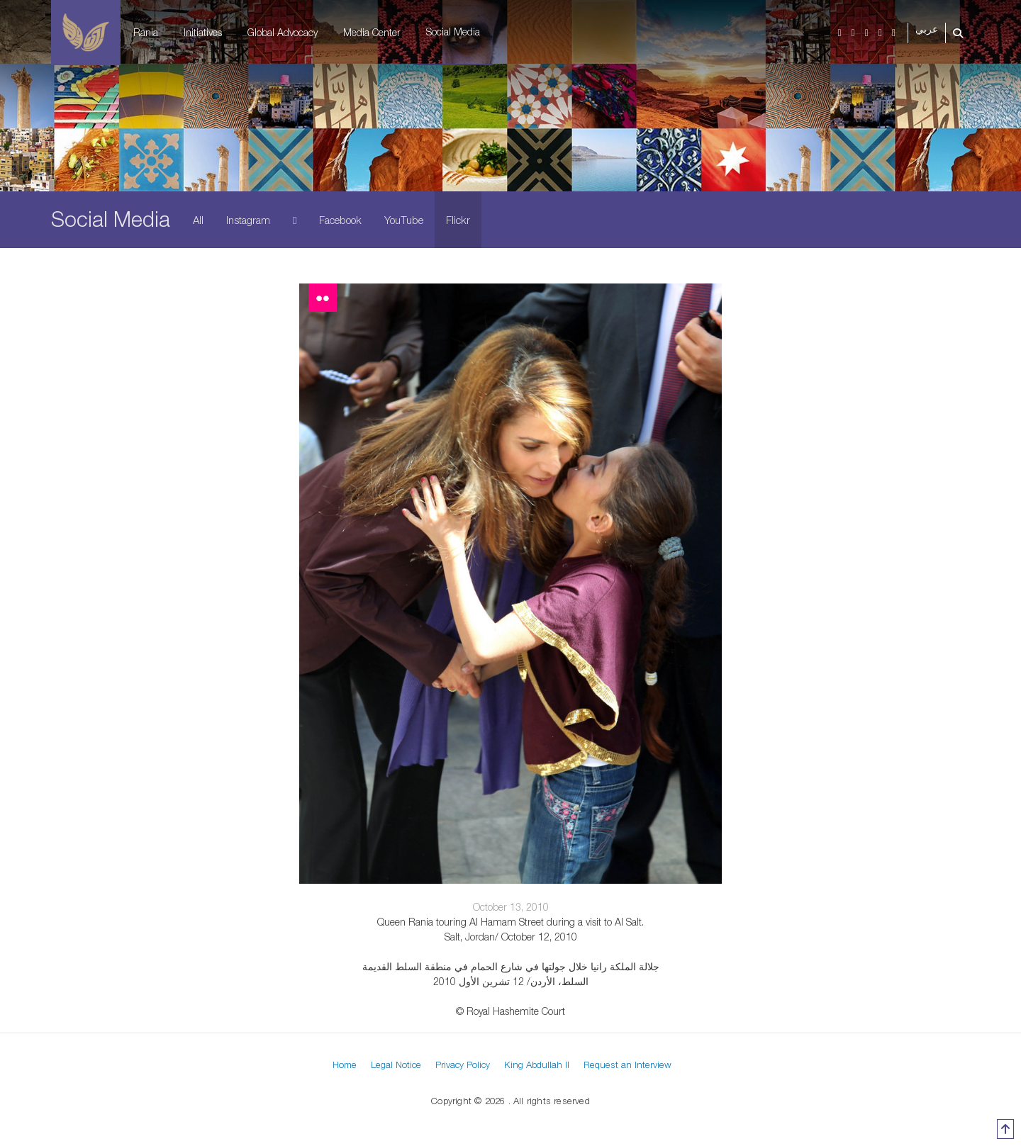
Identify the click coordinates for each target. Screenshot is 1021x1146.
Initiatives (203, 32)
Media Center (372, 32)
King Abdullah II (536, 1064)
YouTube (403, 219)
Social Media (453, 32)
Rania (145, 32)
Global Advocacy (282, 32)
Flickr (458, 219)
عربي (926, 29)
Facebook (340, 219)
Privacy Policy (462, 1064)
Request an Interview (627, 1064)
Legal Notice (396, 1064)
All (198, 219)
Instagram (248, 219)
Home (345, 1064)
